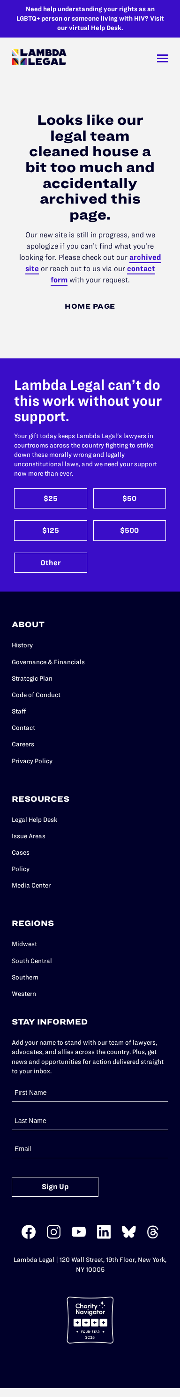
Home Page (90, 306)
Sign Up (55, 1187)
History (22, 645)
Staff (19, 711)
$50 (129, 498)
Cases (21, 852)
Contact (23, 727)
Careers (23, 744)
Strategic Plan (32, 678)
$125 (50, 530)
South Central (32, 960)
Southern (25, 977)
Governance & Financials (48, 662)
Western (24, 993)
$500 (129, 530)
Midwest (24, 944)
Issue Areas (28, 836)
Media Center (31, 885)
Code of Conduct (36, 694)
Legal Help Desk (34, 819)
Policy (21, 869)
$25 (51, 498)
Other (50, 563)
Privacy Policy (32, 761)
